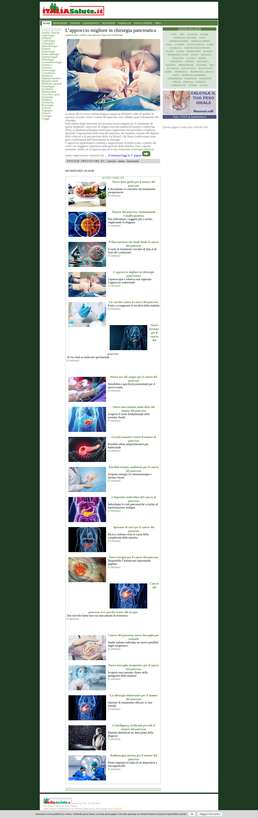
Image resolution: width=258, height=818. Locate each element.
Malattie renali (50, 80)
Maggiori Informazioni (210, 814)
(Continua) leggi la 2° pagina (125, 155)
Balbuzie (47, 38)
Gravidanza (48, 72)
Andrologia (48, 35)
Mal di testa (188, 68)
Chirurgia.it (48, 43)
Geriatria (47, 67)
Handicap (47, 75)
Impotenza (176, 61)
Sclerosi (46, 107)
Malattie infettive (51, 78)
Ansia (202, 37)
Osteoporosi (175, 78)
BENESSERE (60, 23)
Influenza (203, 61)
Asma (169, 44)
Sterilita (200, 82)
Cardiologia (48, 40)
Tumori (46, 113)
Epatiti (195, 54)
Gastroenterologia (52, 62)
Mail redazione (115, 808)
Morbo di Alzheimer (194, 75)
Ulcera (203, 85)
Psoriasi (188, 82)
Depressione (194, 51)
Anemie (204, 34)
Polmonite (205, 78)
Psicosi (177, 82)
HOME (46, 23)
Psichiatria (48, 102)
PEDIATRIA (108, 23)
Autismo (179, 44)
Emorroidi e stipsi (178, 54)
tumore (121, 161)
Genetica (47, 64)
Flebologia (48, 59)
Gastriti (191, 58)
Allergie (192, 34)
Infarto (189, 61)
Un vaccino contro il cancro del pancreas (133, 302)
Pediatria (47, 99)
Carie (210, 44)
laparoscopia (132, 161)
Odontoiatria (49, 91)
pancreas (112, 161)
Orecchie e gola (50, 94)
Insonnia (171, 65)
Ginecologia (49, 70)
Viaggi (45, 118)
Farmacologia (49, 56)
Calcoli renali (195, 44)
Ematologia (48, 51)
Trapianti (47, 110)
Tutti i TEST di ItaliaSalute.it (189, 116)
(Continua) (114, 195)
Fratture (178, 58)
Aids (181, 34)
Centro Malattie (189, 29)
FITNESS (75, 23)
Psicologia (48, 105)
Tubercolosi (178, 85)
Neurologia (48, 86)
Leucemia (201, 65)
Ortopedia (47, 97)
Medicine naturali (52, 83)
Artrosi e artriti (200, 41)
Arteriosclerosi (178, 41)
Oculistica (47, 89)
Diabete (46, 48)
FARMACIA (124, 23)
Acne (174, 34)
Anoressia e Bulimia (185, 37)
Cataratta (175, 48)
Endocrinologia (50, 54)
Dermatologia (49, 46)
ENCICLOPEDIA (143, 23)
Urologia (47, 115)
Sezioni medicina (51, 28)
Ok (191, 814)
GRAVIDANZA (91, 23)
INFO (158, 23)
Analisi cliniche (51, 32)
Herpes (202, 58)
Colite (180, 51)
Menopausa (181, 71)
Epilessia (206, 54)
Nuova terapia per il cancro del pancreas (133, 557)
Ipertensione (186, 65)
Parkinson (191, 78)
